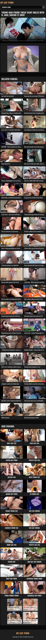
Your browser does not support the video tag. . (23, 30)
